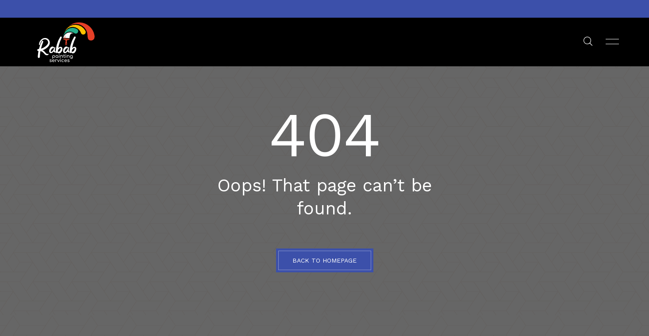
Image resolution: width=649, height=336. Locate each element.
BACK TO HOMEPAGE (324, 260)
